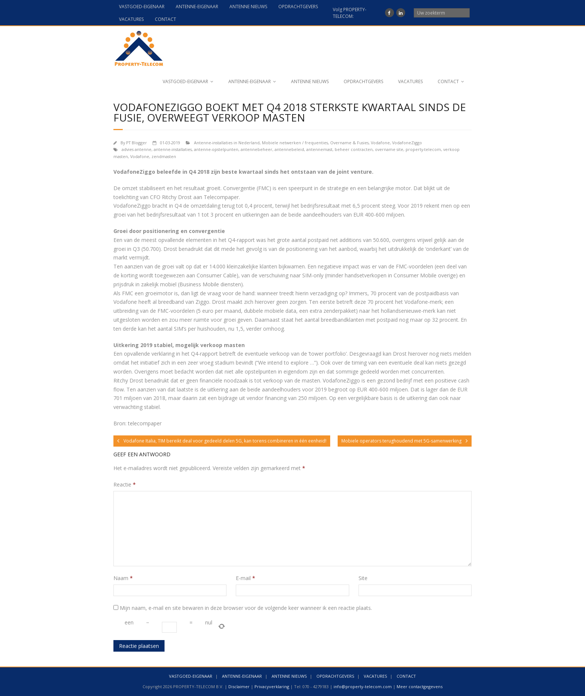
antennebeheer (256, 149)
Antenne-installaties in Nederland (227, 142)
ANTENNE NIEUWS (248, 6)
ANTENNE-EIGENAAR (197, 6)
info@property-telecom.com (363, 686)
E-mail (245, 578)
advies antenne (136, 149)
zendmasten (163, 156)
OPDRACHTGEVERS (298, 6)
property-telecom (423, 149)
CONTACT (165, 19)
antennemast (319, 149)
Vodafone (380, 142)
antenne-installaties (173, 149)
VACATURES (131, 19)
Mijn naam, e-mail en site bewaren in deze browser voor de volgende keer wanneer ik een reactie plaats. (246, 607)
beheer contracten (354, 149)
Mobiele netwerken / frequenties (295, 142)
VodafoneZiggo (407, 142)
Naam (123, 578)
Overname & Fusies (349, 142)
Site (363, 578)
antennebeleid (289, 149)
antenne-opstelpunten (216, 149)
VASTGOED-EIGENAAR (142, 6)
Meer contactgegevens (419, 686)
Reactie (124, 484)
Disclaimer (239, 686)
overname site (389, 149)
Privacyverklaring (271, 686)
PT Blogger (136, 142)
